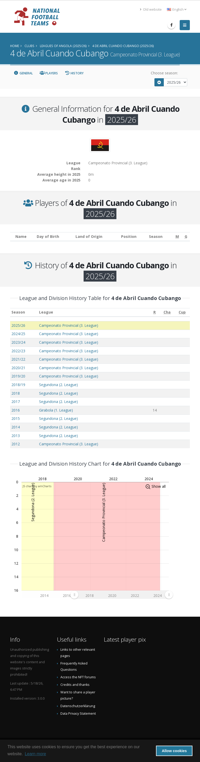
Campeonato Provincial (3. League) (68, 325)
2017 (15, 401)
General (23, 73)
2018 (15, 393)
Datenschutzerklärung (77, 706)
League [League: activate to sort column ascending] (46, 312)
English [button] (176, 9)
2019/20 (18, 376)
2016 (15, 410)
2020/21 (18, 367)
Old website (151, 9)
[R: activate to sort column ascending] (155, 312)
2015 (15, 418)
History (74, 73)
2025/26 (18, 325)
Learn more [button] (35, 754)
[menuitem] (121, 595)
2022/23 (18, 350)
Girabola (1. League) (56, 410)
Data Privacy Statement (78, 713)
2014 (15, 427)
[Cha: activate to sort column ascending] (167, 312)
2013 (15, 435)
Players (49, 73)
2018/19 (18, 384)
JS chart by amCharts (37, 486)
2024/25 (18, 333)
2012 (15, 443)
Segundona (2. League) (58, 384)
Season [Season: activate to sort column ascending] (18, 312)
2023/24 (18, 342)
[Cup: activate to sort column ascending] (182, 312)
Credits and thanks (75, 684)
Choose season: (164, 72)
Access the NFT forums (78, 677)
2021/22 (18, 359)
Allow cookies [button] (174, 751)
